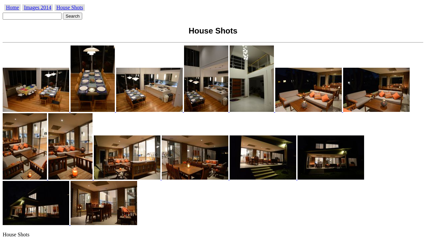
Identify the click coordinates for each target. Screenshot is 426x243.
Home (12, 7)
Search (73, 16)
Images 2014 (37, 7)
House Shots (69, 7)
